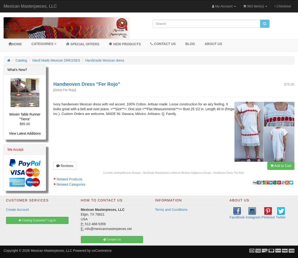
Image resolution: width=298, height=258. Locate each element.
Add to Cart (280, 166)
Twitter (281, 213)
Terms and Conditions (171, 210)
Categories (43, 44)
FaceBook (237, 213)
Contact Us (163, 44)
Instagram (252, 213)
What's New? (17, 70)
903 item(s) (255, 6)
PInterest (268, 213)
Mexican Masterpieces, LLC (30, 6)
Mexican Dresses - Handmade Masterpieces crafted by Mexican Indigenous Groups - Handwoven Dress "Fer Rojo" (183, 173)
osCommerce (102, 250)
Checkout (283, 6)
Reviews (64, 166)
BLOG (190, 44)
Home (15, 44)
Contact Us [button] (112, 239)
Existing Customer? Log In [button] (37, 220)
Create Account (17, 210)
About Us (213, 44)
